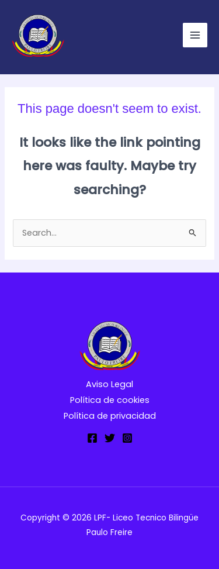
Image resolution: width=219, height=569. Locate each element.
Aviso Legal (109, 384)
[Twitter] (110, 438)
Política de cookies (110, 400)
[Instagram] (127, 438)
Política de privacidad (110, 416)
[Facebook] (92, 438)
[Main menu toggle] (195, 35)
